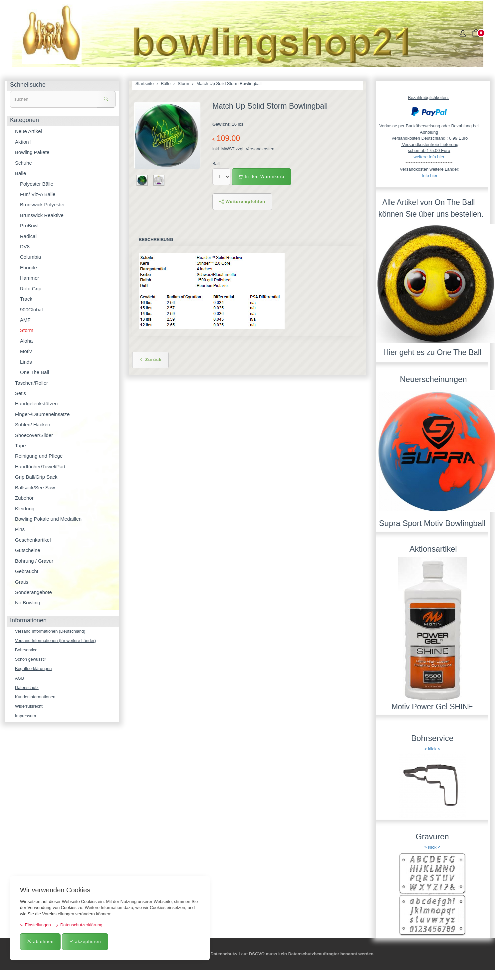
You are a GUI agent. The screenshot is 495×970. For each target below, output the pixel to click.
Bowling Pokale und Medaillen (48, 519)
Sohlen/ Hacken (32, 424)
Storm (26, 330)
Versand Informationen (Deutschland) (51, 631)
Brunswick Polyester (42, 204)
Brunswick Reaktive (42, 215)
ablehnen (40, 941)
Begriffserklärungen (34, 669)
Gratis (21, 582)
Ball (216, 163)
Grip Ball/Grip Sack (36, 477)
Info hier (429, 175)
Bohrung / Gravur (34, 561)
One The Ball (34, 372)
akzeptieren (85, 941)
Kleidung (24, 508)
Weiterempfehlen (242, 201)
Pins (20, 529)
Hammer (29, 278)
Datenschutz (27, 688)
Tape (20, 445)
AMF (25, 320)
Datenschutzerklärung (78, 924)
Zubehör (24, 498)
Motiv (26, 351)
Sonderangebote (33, 592)
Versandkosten (260, 148)
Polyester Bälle (36, 184)
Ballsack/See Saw (35, 487)
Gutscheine (27, 550)
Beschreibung (156, 239)
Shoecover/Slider (34, 435)
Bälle (20, 173)
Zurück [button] (150, 359)
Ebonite (28, 267)
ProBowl (29, 225)
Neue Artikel (28, 131)
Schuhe (23, 163)
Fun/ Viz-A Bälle (37, 194)
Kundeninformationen (35, 697)
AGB (19, 678)
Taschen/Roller (31, 383)
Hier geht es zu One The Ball (432, 352)
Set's (20, 393)
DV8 (25, 246)
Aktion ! (23, 142)
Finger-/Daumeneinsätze (42, 414)
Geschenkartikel (33, 540)
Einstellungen (35, 924)
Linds (26, 362)
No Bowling (27, 602)
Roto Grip (30, 288)
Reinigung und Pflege (39, 456)
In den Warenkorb (261, 176)
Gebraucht (26, 571)
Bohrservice (26, 650)
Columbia (30, 257)
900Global (31, 309)
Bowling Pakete (32, 152)
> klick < (432, 748)
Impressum (25, 716)
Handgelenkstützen (36, 403)
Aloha (26, 341)
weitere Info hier (429, 156)
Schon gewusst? (31, 659)
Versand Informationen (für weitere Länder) (56, 640)
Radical (28, 236)
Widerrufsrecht (29, 707)
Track (26, 299)
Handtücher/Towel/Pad (40, 466)
